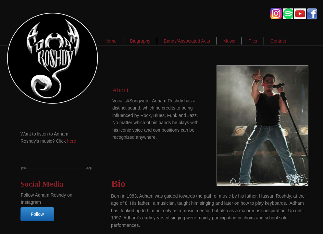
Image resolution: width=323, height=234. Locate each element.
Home (111, 41)
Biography (140, 41)
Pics (252, 41)
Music (229, 41)
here (71, 141)
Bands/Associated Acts (187, 41)
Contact (278, 41)
